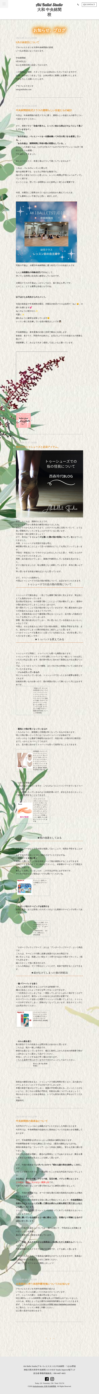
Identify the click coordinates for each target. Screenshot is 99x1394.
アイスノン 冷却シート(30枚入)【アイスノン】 (40, 882)
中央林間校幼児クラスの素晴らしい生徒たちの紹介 (44, 110)
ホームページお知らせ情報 (41, 1304)
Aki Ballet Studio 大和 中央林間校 (49, 9)
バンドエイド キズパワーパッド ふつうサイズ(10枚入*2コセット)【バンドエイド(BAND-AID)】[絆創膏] (40, 1016)
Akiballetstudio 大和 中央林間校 (44, 1386)
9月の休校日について (27, 42)
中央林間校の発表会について (32, 1121)
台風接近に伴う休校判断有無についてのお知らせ (43, 1284)
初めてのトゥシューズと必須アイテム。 (38, 447)
